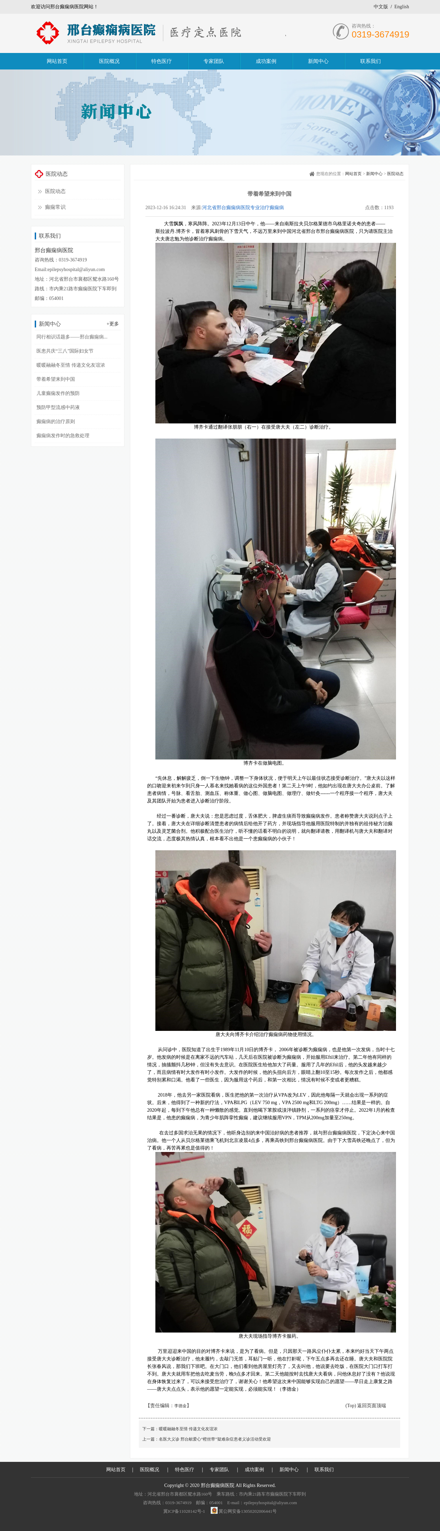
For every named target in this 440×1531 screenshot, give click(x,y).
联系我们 (324, 1469)
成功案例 (254, 1469)
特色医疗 (184, 1469)
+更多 (113, 323)
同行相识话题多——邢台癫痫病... (72, 336)
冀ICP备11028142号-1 (184, 1511)
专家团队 (219, 1469)
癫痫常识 (55, 207)
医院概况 (149, 1469)
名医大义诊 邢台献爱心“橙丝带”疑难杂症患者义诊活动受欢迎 (215, 1439)
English (401, 6)
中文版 (381, 6)
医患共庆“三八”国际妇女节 (65, 351)
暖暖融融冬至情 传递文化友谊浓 (70, 365)
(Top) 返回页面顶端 (365, 1405)
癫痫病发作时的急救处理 (62, 435)
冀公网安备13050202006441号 (248, 1511)
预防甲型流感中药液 (58, 407)
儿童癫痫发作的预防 (58, 393)
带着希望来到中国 (55, 379)
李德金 (180, 1405)
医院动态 (55, 191)
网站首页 (353, 173)
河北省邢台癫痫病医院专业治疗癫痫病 (243, 207)
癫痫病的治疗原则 (55, 421)
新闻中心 (374, 173)
